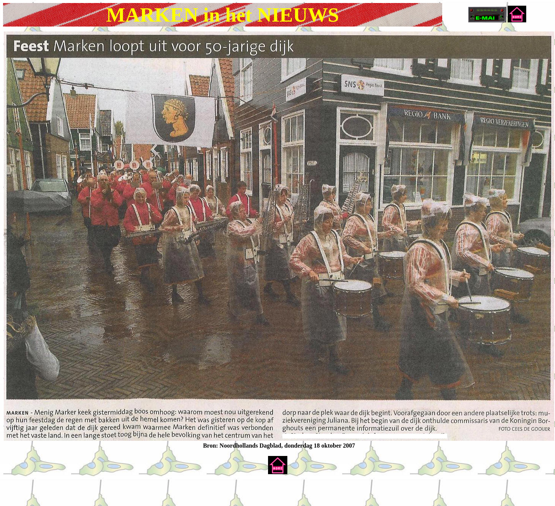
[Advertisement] (91, 491)
